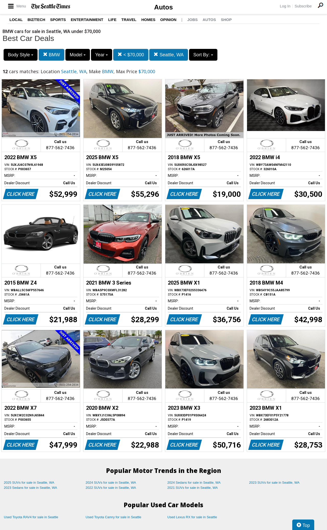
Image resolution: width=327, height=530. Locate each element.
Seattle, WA (168, 54)
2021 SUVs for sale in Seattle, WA (192, 488)
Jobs (192, 19)
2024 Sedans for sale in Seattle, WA (193, 482)
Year (101, 54)
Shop (226, 19)
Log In (285, 6)
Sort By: (203, 54)
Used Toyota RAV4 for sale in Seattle (31, 517)
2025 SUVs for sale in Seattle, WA (29, 482)
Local (16, 19)
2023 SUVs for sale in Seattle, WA (274, 482)
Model (78, 54)
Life (112, 19)
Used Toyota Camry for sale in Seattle (113, 517)
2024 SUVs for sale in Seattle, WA (111, 482)
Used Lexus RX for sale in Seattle (192, 517)
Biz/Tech (36, 19)
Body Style (20, 54)
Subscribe (303, 6)
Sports (58, 19)
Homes (148, 19)
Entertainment (87, 19)
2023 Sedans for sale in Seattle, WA (30, 488)
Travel (128, 19)
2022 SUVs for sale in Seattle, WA (111, 488)
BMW (51, 54)
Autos (163, 7)
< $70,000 (131, 54)
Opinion (168, 19)
